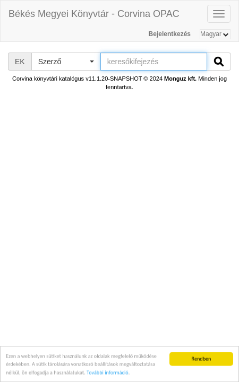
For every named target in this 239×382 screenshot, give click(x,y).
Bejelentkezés (170, 34)
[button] (65, 62)
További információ (108, 372)
